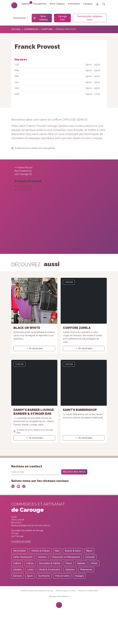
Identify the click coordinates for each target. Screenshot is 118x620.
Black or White (26, 328)
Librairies (17, 569)
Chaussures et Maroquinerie (66, 557)
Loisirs (30, 569)
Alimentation (19, 550)
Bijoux (89, 550)
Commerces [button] (19, 18)
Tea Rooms (44, 576)
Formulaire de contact (21, 541)
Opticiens (70, 569)
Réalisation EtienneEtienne (59, 596)
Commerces (31, 29)
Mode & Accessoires (49, 569)
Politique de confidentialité (88, 591)
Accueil (16, 29)
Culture (30, 563)
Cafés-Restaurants (23, 557)
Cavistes (42, 557)
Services (17, 576)
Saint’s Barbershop (80, 410)
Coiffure (46, 29)
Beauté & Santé (73, 550)
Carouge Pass (62, 18)
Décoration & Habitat (49, 563)
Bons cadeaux (40, 18)
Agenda (26, 3)
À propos (87, 3)
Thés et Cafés (62, 576)
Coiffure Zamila (77, 328)
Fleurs (69, 563)
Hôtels (94, 563)
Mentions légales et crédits (66, 591)
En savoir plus (34, 348)
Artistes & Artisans (40, 550)
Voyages (79, 576)
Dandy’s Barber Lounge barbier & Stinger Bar (33, 411)
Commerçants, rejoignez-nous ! (90, 18)
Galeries (81, 563)
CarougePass (40, 3)
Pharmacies (86, 569)
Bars (57, 550)
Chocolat (90, 557)
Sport (30, 576)
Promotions (74, 3)
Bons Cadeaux (57, 3)
